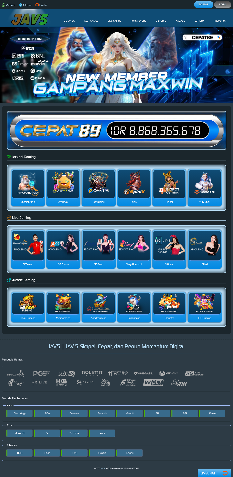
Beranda (69, 17)
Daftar (203, 4)
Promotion (220, 17)
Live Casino (114, 17)
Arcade (180, 17)
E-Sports (161, 17)
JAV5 (103, 468)
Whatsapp (8, 5)
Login (222, 4)
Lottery (199, 17)
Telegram (25, 5)
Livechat (41, 5)
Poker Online (138, 17)
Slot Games (91, 17)
